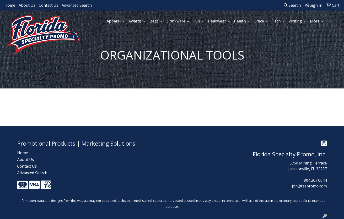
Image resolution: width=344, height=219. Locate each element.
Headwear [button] (217, 21)
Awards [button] (135, 21)
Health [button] (240, 21)
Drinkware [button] (176, 21)
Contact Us (48, 5)
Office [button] (259, 21)
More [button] (315, 21)
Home (10, 5)
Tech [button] (276, 21)
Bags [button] (154, 21)
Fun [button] (196, 21)
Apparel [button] (114, 21)
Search (292, 5)
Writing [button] (295, 21)
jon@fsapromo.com (309, 186)
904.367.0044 (315, 180)
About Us (27, 5)
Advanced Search (77, 5)
